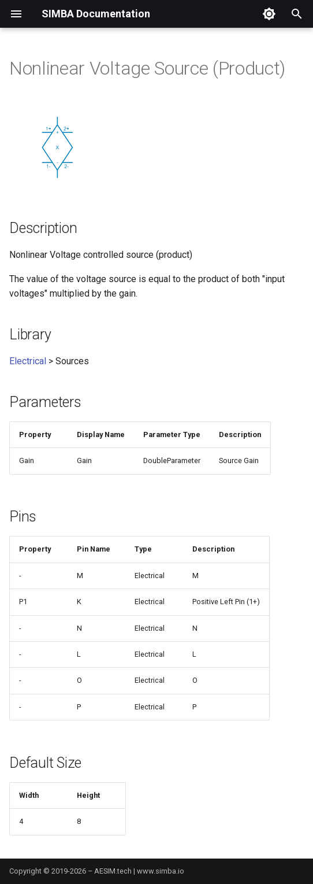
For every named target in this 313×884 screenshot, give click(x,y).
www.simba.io (160, 871)
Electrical (27, 361)
